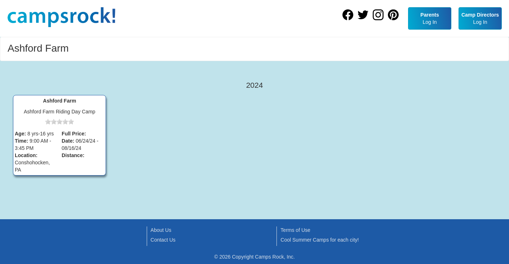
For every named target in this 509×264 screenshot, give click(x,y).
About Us (161, 230)
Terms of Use (295, 230)
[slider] (59, 122)
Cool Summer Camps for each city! (319, 240)
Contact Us (163, 240)
